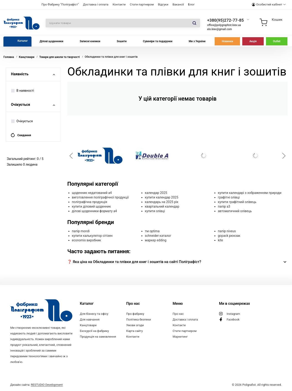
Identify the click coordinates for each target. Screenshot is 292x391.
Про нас (178, 313)
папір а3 (224, 206)
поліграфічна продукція (89, 202)
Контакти (118, 4)
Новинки (227, 41)
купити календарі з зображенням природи (250, 193)
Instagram (233, 313)
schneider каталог (158, 235)
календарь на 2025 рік (161, 202)
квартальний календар (162, 206)
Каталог (23, 40)
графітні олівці (229, 197)
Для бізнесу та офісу (94, 313)
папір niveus (227, 231)
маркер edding (155, 240)
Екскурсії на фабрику (94, 331)
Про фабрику (135, 313)
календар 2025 (156, 193)
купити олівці (155, 211)
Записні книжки (90, 41)
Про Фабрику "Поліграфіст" (60, 4)
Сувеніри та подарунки (157, 41)
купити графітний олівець (237, 202)
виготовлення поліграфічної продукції (100, 197)
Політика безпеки (138, 319)
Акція (253, 41)
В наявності (22, 90)
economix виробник (86, 240)
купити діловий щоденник (91, 206)
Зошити (122, 41)
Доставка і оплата (95, 4)
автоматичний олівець (235, 211)
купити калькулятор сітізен (92, 235)
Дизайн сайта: (36, 384)
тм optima (152, 231)
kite (220, 240)
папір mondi (81, 231)
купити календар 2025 (161, 197)
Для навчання (89, 319)
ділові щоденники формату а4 (94, 211)
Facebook (233, 319)
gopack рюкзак (229, 235)
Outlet (277, 41)
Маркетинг (180, 336)
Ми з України (197, 41)
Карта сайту (134, 331)
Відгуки (163, 4)
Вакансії (178, 4)
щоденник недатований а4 (92, 193)
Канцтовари (88, 325)
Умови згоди (135, 325)
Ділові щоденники (51, 41)
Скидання (20, 135)
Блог (191, 4)
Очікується (22, 121)
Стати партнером (142, 4)
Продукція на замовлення (98, 336)
